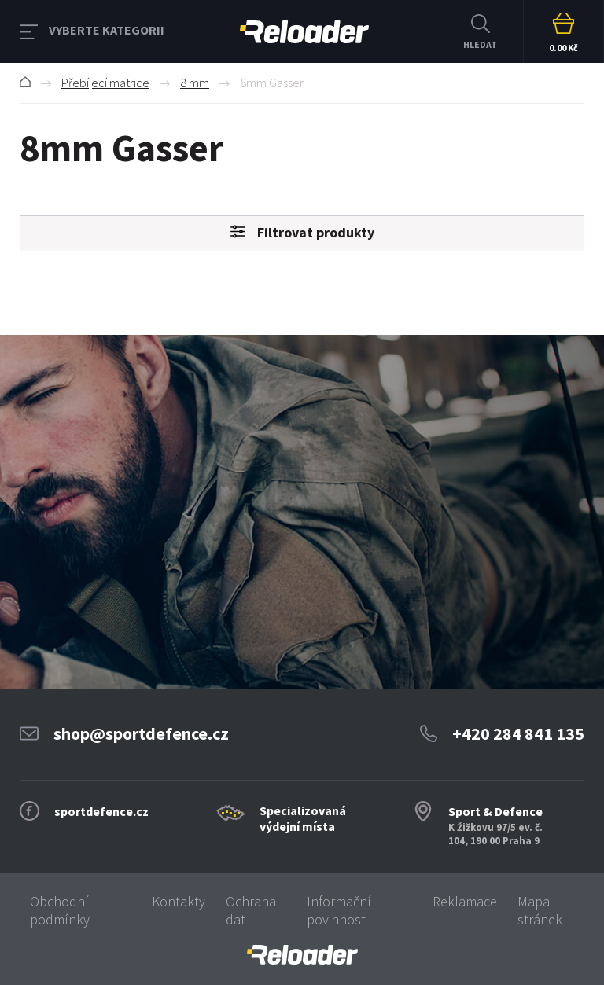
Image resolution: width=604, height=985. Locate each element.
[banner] (302, 955)
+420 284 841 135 (518, 733)
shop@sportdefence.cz (141, 733)
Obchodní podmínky (60, 910)
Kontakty (178, 901)
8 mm (194, 82)
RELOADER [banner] (304, 31)
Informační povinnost (339, 910)
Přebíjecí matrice (105, 82)
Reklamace (465, 901)
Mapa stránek (539, 910)
